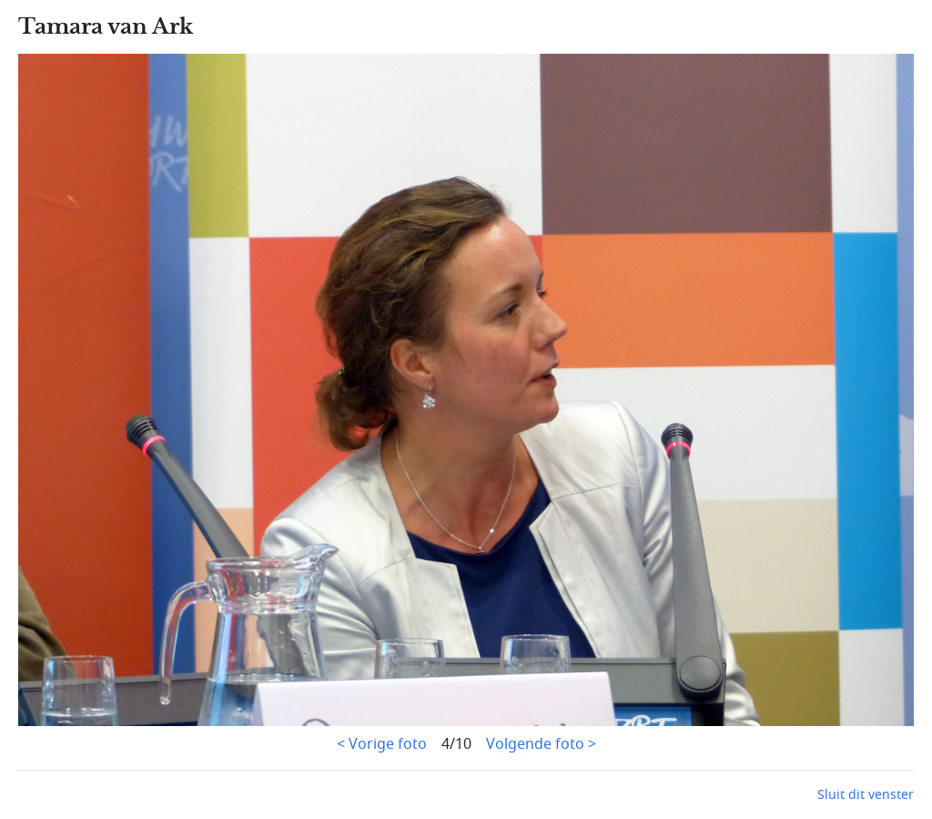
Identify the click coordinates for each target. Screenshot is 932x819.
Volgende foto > (541, 744)
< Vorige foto (382, 744)
